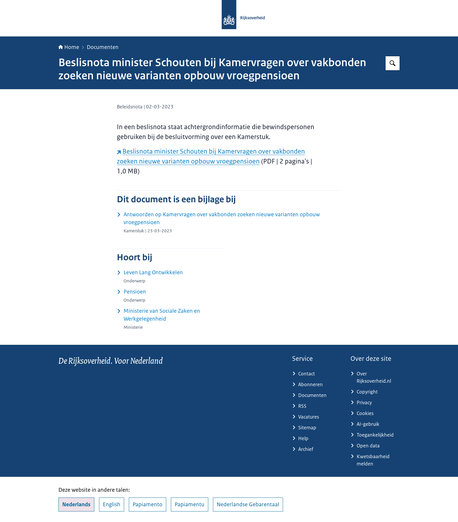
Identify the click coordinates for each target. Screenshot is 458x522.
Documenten (103, 47)
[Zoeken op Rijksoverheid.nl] (393, 63)
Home (68, 47)
